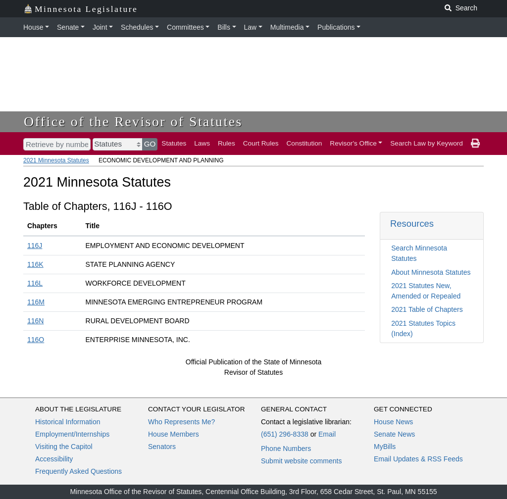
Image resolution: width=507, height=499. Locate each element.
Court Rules (261, 143)
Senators (162, 446)
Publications (336, 27)
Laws (202, 143)
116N (35, 321)
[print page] (475, 143)
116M (36, 302)
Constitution (304, 143)
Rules (226, 143)
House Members (173, 434)
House (33, 27)
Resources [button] (412, 223)
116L (35, 283)
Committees (185, 27)
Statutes (173, 143)
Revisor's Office (353, 143)
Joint (100, 27)
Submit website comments (301, 461)
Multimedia (287, 27)
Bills (223, 27)
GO (150, 144)
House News (393, 422)
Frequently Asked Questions (78, 471)
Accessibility (54, 459)
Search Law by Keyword (426, 143)
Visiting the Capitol (64, 446)
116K (35, 264)
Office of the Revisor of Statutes (133, 121)
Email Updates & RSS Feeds (418, 459)
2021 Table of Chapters (427, 309)
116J (34, 246)
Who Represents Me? (181, 422)
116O (35, 340)
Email (327, 434)
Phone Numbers (286, 448)
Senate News (394, 434)
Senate (68, 27)
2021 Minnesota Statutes (56, 160)
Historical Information (68, 422)
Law (250, 27)
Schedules (137, 27)
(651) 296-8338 (284, 434)
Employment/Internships (72, 434)
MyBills (385, 446)
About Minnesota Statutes (430, 272)
